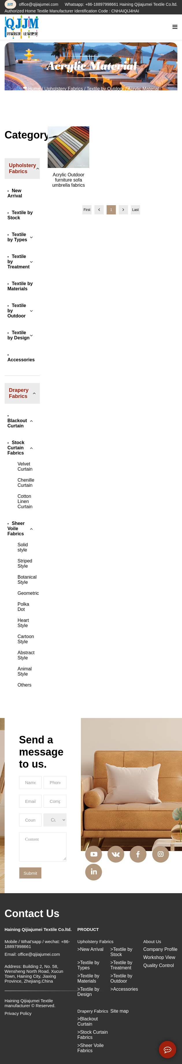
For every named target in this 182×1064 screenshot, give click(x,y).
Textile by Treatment (18, 261)
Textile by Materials (20, 286)
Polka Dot (23, 607)
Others (24, 684)
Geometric (28, 593)
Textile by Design (18, 335)
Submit (30, 873)
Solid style (23, 547)
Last (135, 210)
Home (34, 88)
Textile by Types (17, 237)
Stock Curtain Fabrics (16, 447)
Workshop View (159, 957)
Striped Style (25, 563)
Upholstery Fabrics (63, 88)
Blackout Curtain (17, 421)
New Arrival (15, 193)
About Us (152, 941)
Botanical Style (27, 580)
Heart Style (23, 623)
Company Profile (160, 949)
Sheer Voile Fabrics (16, 528)
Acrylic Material (143, 88)
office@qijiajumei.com (38, 4)
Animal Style (25, 671)
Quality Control (158, 965)
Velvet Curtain (25, 466)
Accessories (21, 358)
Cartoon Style (26, 639)
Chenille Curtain (26, 483)
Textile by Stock (20, 215)
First (86, 210)
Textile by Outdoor (105, 88)
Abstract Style (26, 655)
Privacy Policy (18, 1013)
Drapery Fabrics (92, 1011)
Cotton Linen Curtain (25, 501)
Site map (119, 1011)
